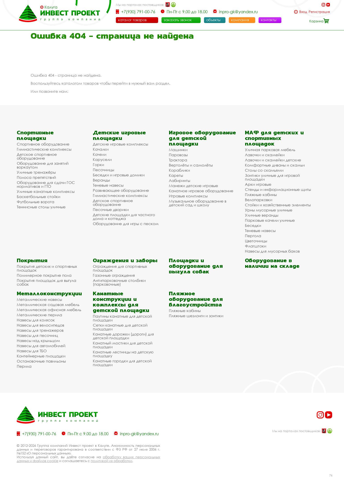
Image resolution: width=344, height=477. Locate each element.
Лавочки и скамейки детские (273, 160)
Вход (303, 12)
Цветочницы (256, 241)
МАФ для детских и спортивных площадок (274, 138)
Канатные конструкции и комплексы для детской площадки (121, 302)
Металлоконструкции (49, 293)
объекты (213, 20)
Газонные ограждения (114, 275)
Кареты (176, 175)
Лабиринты (179, 180)
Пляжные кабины (261, 194)
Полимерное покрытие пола (44, 275)
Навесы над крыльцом (38, 340)
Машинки (178, 150)
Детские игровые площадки (119, 135)
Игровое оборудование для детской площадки (202, 138)
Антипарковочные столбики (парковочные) (119, 282)
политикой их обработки (111, 461)
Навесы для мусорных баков (272, 251)
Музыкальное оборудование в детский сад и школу (197, 203)
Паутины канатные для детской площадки (122, 318)
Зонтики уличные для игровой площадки (272, 177)
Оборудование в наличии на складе (272, 263)
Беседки (253, 225)
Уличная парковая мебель (270, 150)
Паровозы (178, 155)
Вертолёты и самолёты (191, 165)
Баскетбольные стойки (38, 196)
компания (240, 20)
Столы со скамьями (264, 170)
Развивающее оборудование (121, 190)
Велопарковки (258, 200)
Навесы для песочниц (37, 335)
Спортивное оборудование (43, 144)
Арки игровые (258, 184)
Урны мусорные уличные (268, 210)
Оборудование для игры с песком (126, 224)
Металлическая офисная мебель (49, 310)
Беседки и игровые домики (118, 175)
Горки (98, 165)
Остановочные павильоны (41, 361)
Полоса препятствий (36, 177)
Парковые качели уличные (270, 220)
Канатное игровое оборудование (201, 191)
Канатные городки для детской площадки (122, 363)
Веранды (101, 180)
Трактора (178, 160)
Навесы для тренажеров (40, 330)
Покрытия (32, 260)
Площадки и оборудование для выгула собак (196, 265)
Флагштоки (255, 246)
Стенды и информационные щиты (278, 189)
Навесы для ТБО (32, 351)
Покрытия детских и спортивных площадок (47, 268)
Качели (99, 154)
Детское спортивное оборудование (37, 156)
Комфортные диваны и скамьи (275, 165)
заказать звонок (178, 20)
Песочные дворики (111, 209)
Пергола (253, 236)
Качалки (100, 149)
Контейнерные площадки (41, 356)
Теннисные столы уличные (41, 207)
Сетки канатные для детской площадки (120, 327)
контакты (268, 20)
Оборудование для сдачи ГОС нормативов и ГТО (46, 184)
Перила (24, 366)
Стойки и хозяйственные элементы (278, 205)
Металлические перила (39, 315)
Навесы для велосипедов (40, 325)
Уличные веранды (261, 215)
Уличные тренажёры (36, 172)
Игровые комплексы (188, 196)
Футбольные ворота (35, 202)
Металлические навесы (39, 299)
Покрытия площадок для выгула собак (46, 282)
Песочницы (103, 170)
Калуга (51, 7)
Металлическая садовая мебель (48, 304)
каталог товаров (132, 20)
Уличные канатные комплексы (45, 191)
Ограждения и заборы (125, 260)
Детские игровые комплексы (120, 144)
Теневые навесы (108, 185)
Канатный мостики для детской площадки (122, 345)
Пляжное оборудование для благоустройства (196, 299)
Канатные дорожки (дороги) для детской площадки (123, 336)
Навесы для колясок (36, 320)
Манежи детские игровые (193, 186)
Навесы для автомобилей (41, 346)
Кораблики (179, 170)
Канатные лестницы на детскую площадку (123, 354)
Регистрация (319, 12)
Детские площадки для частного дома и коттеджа (124, 216)
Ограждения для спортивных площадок (120, 268)
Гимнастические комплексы (44, 149)
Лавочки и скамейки (265, 155)
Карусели (102, 159)
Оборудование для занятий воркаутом (42, 165)
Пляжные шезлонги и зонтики (196, 316)
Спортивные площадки (35, 135)
